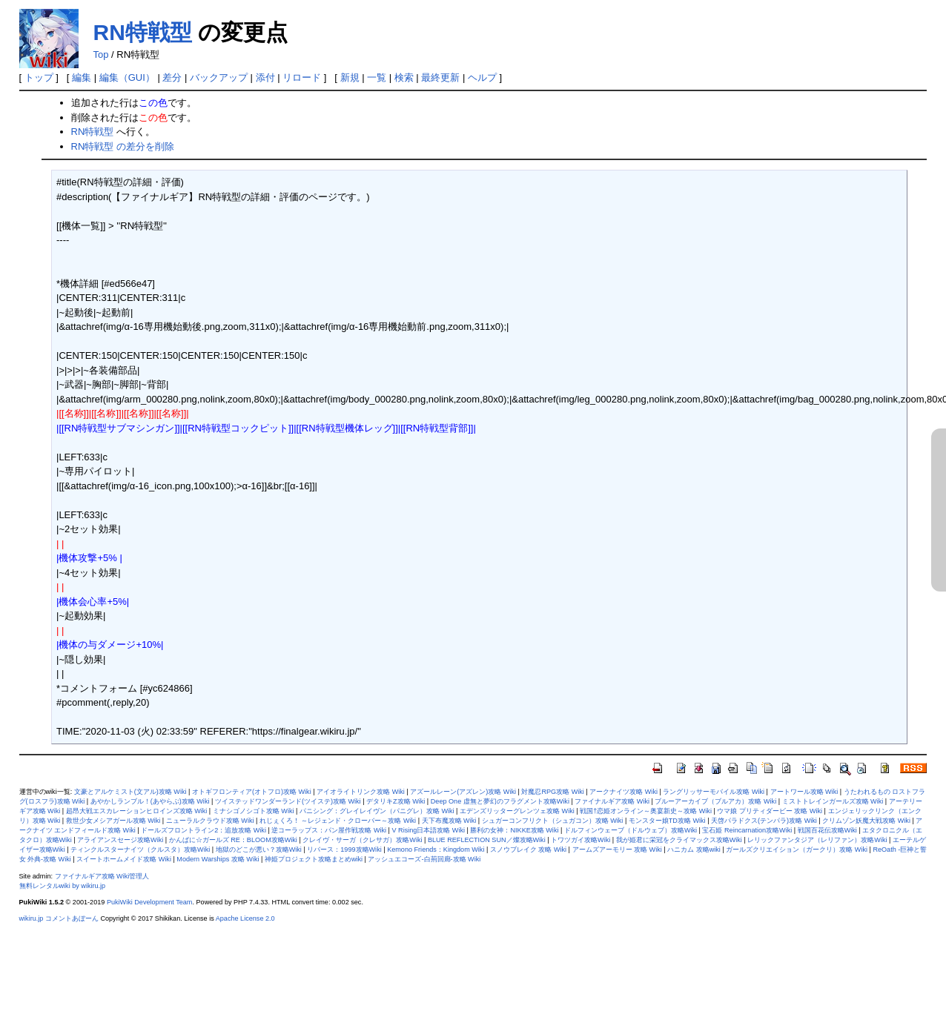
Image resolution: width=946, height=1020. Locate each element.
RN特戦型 (142, 32)
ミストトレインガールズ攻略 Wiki (833, 801)
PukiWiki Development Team (150, 902)
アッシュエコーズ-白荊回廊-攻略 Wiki (424, 859)
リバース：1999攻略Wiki (344, 849)
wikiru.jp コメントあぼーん (59, 918)
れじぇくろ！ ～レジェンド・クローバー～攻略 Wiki (337, 820)
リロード (301, 77)
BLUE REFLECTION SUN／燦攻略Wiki (487, 840)
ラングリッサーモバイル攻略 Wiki (713, 791)
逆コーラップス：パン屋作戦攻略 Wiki (328, 830)
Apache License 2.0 (245, 918)
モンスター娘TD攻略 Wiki (667, 820)
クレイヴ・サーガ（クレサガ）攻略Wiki (362, 840)
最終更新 (440, 77)
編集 (81, 77)
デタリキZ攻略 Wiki (395, 801)
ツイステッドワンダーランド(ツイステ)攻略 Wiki (288, 801)
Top (101, 54)
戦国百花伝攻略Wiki (827, 830)
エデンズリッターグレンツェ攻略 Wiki (517, 811)
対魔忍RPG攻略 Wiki (552, 791)
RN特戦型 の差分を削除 (122, 146)
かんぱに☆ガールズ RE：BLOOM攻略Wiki (233, 840)
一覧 (376, 77)
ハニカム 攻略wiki (694, 849)
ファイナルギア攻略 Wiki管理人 (102, 876)
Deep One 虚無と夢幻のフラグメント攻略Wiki (500, 801)
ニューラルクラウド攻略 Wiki (210, 820)
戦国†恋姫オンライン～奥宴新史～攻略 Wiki (646, 811)
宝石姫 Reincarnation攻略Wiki (747, 830)
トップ (38, 77)
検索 (404, 77)
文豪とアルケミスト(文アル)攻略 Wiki (130, 791)
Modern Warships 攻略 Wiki (217, 859)
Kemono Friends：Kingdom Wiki (435, 849)
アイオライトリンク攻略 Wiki (361, 791)
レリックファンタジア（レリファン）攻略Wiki (817, 840)
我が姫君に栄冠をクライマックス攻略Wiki (679, 840)
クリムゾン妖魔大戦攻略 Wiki (866, 820)
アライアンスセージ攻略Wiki (120, 840)
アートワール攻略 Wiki (804, 791)
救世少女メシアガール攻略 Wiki (113, 820)
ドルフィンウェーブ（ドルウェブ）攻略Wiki (630, 830)
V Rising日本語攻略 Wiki (428, 830)
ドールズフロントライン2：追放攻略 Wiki (203, 830)
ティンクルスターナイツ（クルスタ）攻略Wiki (140, 849)
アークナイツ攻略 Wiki (623, 791)
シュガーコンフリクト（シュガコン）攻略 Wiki (553, 820)
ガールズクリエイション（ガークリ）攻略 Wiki (796, 849)
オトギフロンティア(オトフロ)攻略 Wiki (251, 791)
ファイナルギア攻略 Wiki (612, 801)
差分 (172, 77)
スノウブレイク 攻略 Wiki (528, 849)
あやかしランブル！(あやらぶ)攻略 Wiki (150, 801)
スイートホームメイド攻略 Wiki (123, 859)
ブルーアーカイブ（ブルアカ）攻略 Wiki (715, 801)
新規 (350, 77)
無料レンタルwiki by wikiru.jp (62, 886)
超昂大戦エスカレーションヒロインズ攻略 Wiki (137, 811)
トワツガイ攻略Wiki (580, 840)
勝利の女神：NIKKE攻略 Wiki (514, 830)
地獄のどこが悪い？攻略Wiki (259, 849)
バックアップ (219, 77)
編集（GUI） (127, 77)
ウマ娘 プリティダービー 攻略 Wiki (769, 811)
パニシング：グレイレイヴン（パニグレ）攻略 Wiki (377, 811)
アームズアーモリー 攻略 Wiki (617, 849)
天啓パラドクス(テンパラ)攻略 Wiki (764, 820)
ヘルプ (482, 77)
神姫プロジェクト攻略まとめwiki (314, 859)
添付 (265, 77)
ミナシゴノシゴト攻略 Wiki (253, 811)
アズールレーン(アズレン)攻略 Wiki (463, 791)
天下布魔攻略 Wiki (449, 820)
